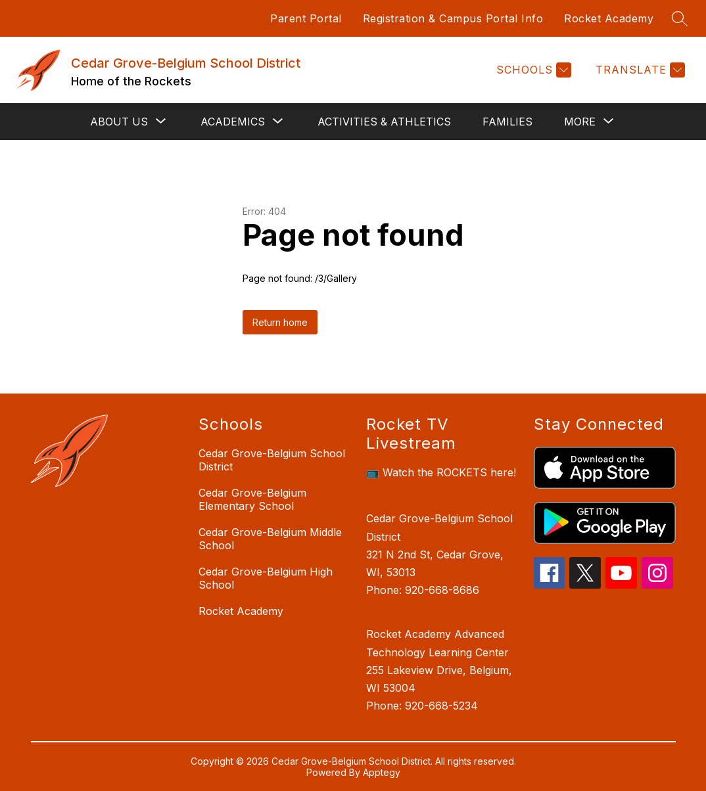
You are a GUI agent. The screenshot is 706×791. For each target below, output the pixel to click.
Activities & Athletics (384, 121)
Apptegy (381, 772)
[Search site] (680, 18)
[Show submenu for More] (580, 121)
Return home (280, 322)
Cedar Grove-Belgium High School (266, 578)
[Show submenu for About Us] (119, 121)
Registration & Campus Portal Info (453, 18)
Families (507, 121)
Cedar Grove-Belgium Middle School (270, 539)
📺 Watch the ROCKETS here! (441, 472)
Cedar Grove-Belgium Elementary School (252, 499)
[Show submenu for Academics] (232, 121)
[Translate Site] (638, 70)
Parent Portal (306, 18)
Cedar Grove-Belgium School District (272, 460)
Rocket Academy (608, 18)
